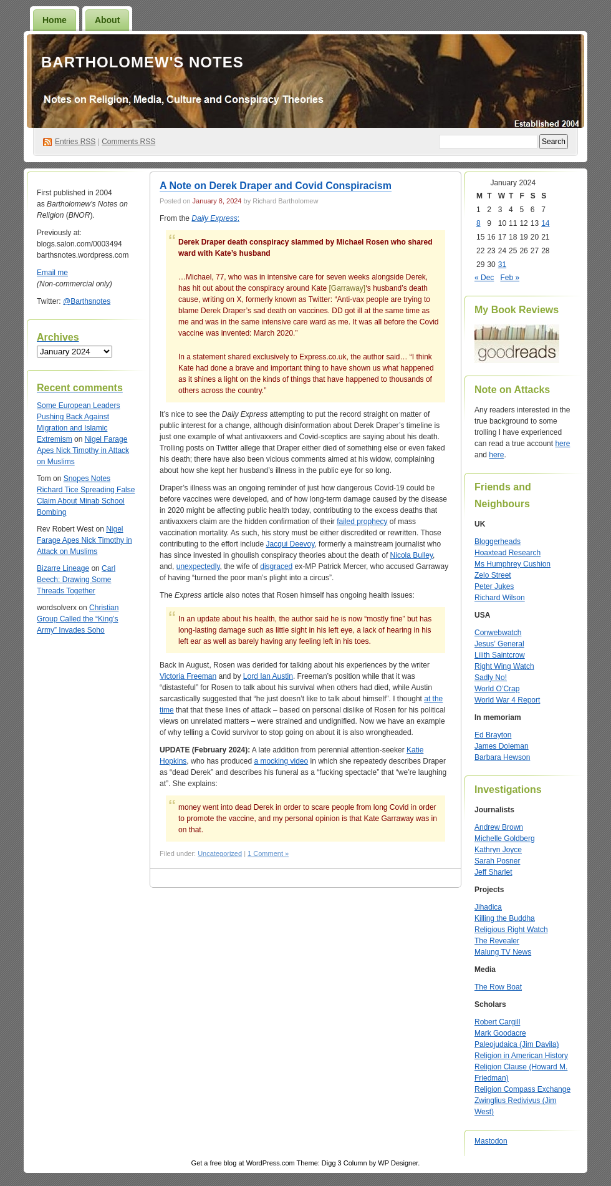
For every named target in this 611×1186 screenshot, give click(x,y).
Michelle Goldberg (504, 838)
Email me (52, 272)
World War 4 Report (507, 700)
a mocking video (281, 761)
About (107, 20)
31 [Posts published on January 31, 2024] (502, 264)
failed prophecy (362, 521)
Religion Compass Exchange (522, 1089)
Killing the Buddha (504, 918)
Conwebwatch (497, 632)
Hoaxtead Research (507, 552)
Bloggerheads (497, 541)
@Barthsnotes (86, 301)
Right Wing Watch (504, 666)
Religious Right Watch (511, 929)
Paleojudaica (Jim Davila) (516, 1044)
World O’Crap (496, 688)
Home (54, 20)
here (562, 443)
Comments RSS (128, 141)
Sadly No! (490, 677)
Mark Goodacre (500, 1033)
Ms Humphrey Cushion (512, 564)
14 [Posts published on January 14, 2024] (545, 223)
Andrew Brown (498, 827)
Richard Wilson (499, 597)
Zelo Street (492, 575)
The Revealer (496, 940)
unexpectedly (198, 566)
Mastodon (491, 1141)
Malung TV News (502, 952)
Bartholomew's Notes (142, 62)
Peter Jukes (494, 586)
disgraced (276, 566)
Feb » (509, 277)
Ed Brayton (492, 735)
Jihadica (488, 907)
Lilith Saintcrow (499, 655)
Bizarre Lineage (63, 568)
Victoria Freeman (188, 676)
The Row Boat (498, 987)
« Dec (484, 277)
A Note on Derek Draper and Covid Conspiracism (276, 185)
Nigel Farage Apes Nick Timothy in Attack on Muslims (83, 450)
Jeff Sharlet (493, 872)
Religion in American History (521, 1055)
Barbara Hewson (502, 757)
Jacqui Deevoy (290, 544)
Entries (75, 141)
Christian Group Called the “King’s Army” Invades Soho (77, 618)
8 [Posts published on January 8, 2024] (478, 223)
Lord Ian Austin (268, 676)
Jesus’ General (499, 643)
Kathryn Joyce (498, 849)
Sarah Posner (497, 861)
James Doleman (501, 746)
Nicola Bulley (411, 555)
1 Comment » (268, 853)
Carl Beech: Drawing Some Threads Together (76, 579)
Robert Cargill (497, 1022)
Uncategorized (220, 853)
